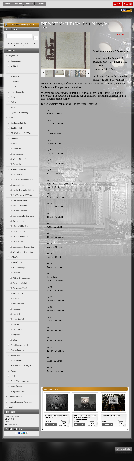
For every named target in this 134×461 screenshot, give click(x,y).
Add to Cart (63, 425)
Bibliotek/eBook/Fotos (17, 397)
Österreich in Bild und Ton (23, 247)
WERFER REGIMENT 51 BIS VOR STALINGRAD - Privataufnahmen (85, 417)
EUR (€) (117, 4)
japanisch (16, 314)
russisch (16, 324)
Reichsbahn (15, 355)
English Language (18, 350)
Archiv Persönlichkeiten (22, 283)
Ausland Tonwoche (20, 206)
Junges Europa (18, 221)
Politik (13, 102)
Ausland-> (15, 299)
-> (13, 56)
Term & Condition (12, 424)
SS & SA (14, 87)
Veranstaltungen (19, 268)
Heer (13, 71)
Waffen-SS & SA (20, 159)
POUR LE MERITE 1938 (111, 416)
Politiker (16, 273)
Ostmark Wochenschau (22, 237)
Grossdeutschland (20, 288)
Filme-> (12, 118)
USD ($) (128, 4)
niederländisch (18, 319)
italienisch (17, 309)
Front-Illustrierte (17, 92)
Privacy (8, 422)
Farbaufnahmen (17, 386)
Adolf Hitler (18, 262)
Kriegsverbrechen (18, 391)
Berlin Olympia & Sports (20, 381)
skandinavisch (18, 304)
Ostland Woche (19, 231)
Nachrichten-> (16, 175)
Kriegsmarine (16, 76)
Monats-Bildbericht (20, 226)
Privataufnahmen (17, 361)
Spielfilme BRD (17, 128)
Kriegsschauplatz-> (18, 169)
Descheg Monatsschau (22, 200)
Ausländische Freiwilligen (21, 366)
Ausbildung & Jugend (19, 345)
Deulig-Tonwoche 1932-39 (23, 190)
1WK (13, 376)
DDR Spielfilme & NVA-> (21, 133)
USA (15, 340)
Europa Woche (18, 185)
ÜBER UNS (9, 419)
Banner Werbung (12, 416)
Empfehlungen (18, 164)
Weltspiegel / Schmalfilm (23, 252)
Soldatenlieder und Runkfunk (20, 402)
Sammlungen (16, 61)
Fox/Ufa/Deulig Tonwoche (23, 216)
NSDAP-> (15, 257)
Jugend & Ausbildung (19, 113)
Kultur (13, 97)
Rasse (13, 107)
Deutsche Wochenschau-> (23, 180)
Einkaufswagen (14, 25)
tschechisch (17, 330)
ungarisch (17, 335)
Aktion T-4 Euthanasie (22, 278)
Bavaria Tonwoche (20, 211)
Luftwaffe (17, 149)
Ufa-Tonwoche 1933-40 (22, 195)
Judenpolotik (18, 293)
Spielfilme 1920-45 (18, 123)
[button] (7, 4)
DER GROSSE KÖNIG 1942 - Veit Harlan (56, 417)
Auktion (12, 407)
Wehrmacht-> (16, 138)
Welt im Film (18, 242)
